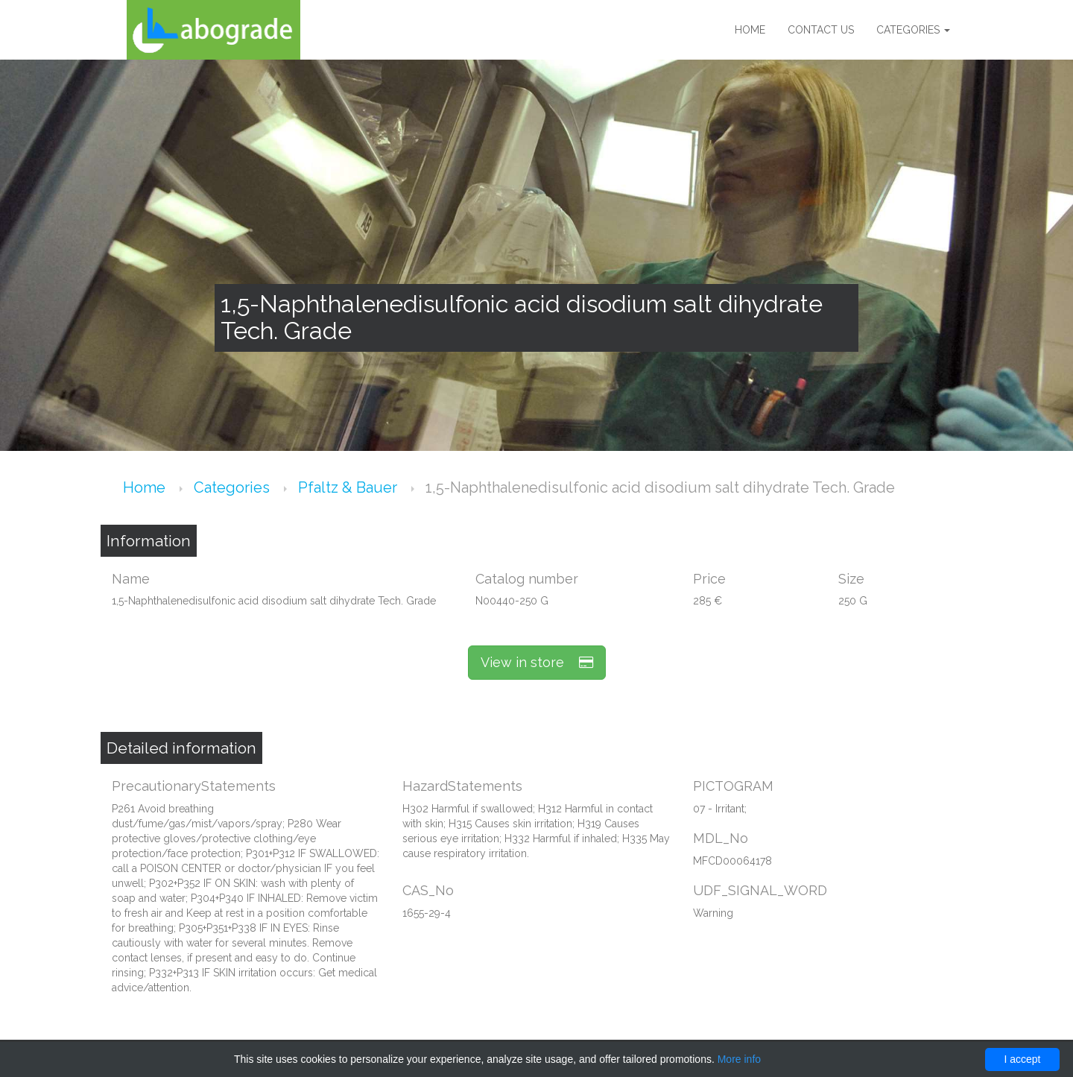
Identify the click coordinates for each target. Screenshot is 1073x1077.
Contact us (821, 30)
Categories (913, 30)
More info (739, 1059)
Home (750, 30)
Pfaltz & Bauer (349, 487)
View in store (537, 662)
